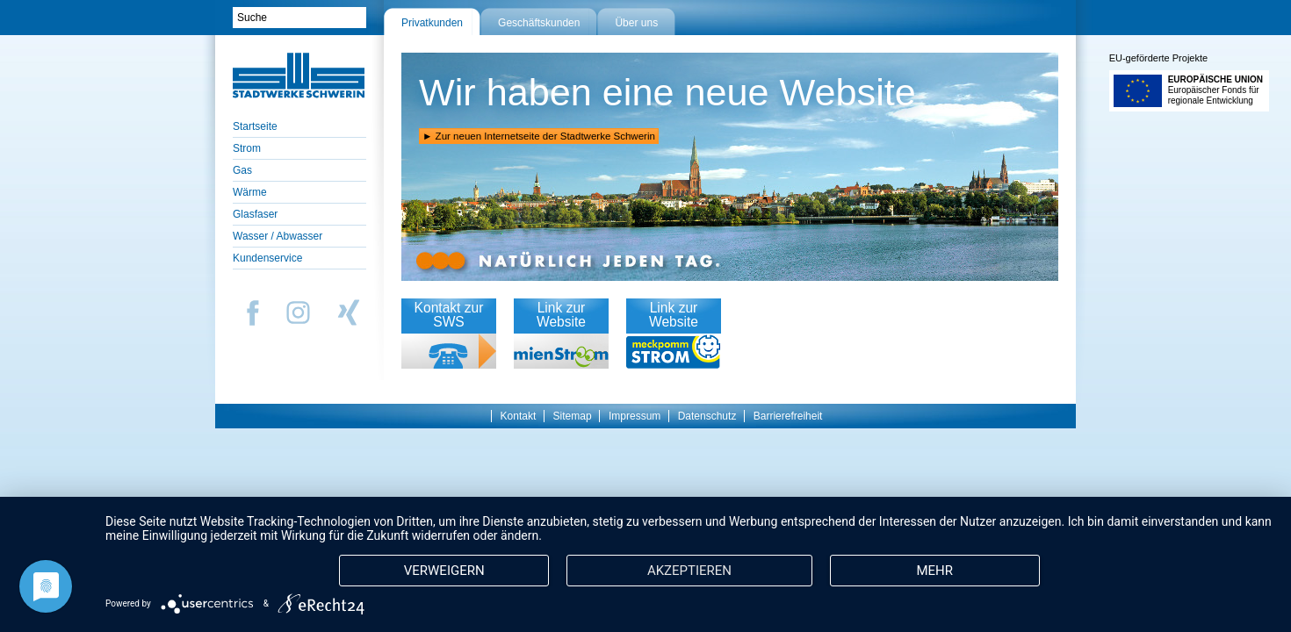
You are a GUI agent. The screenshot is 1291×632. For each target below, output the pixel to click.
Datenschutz (707, 416)
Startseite (255, 126)
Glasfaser (255, 214)
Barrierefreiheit (788, 416)
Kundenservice (267, 258)
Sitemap (572, 416)
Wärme (250, 192)
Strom (247, 148)
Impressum (634, 416)
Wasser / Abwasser (277, 236)
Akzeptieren (689, 570)
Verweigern (444, 570)
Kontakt (519, 416)
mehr (934, 570)
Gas (242, 170)
